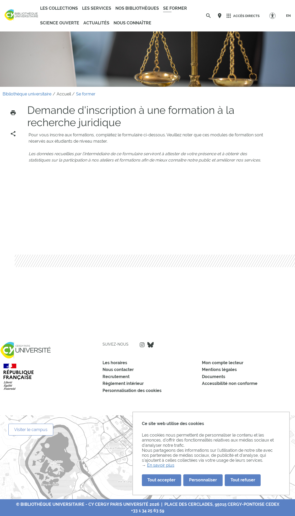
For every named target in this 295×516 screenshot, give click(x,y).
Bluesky (150, 345)
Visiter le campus (30, 429)
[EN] (288, 15)
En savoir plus (160, 465)
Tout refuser (242, 479)
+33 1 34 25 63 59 (147, 510)
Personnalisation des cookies (132, 390)
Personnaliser (203, 479)
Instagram (142, 345)
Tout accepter (161, 479)
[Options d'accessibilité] (275, 15)
